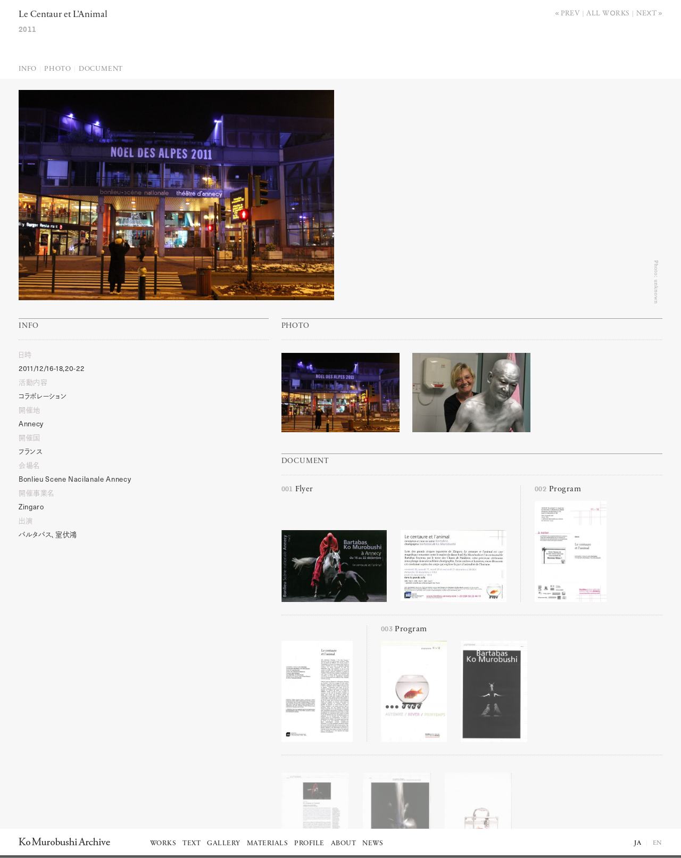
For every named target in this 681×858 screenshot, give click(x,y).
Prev (570, 12)
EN (657, 843)
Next (646, 12)
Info (28, 68)
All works (608, 12)
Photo (57, 68)
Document (101, 68)
